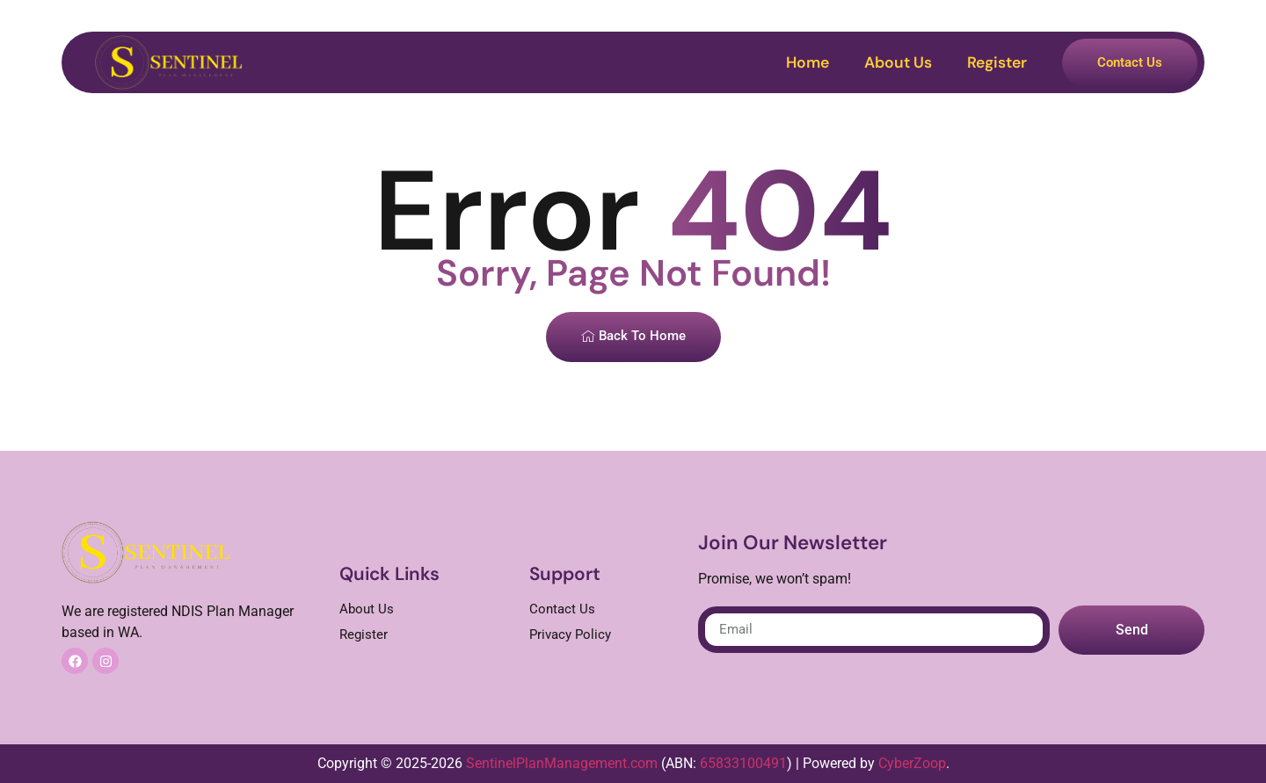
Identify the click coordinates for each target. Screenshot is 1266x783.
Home (807, 62)
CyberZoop (912, 763)
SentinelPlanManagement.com (562, 763)
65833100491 (743, 763)
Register (997, 62)
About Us (898, 62)
